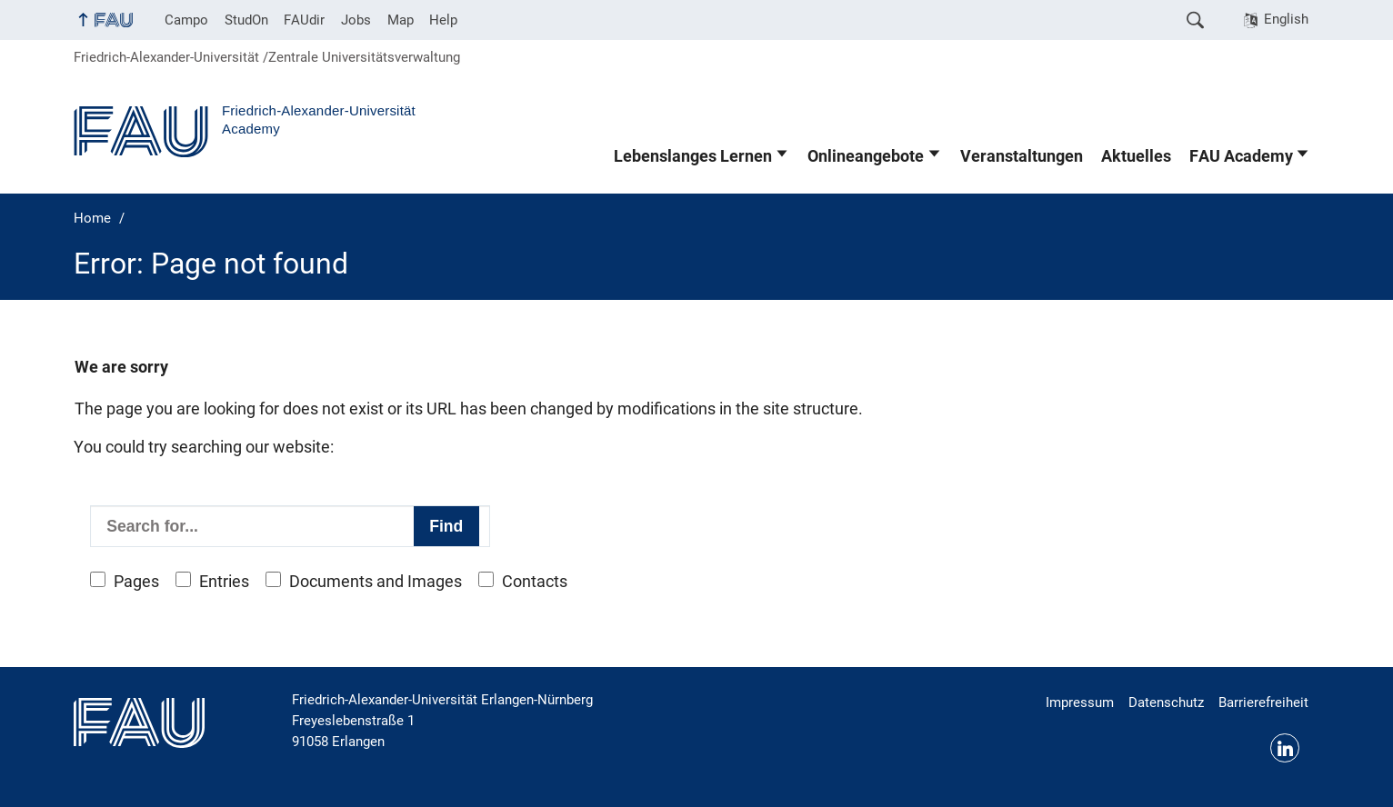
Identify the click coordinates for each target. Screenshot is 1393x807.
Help (443, 20)
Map (400, 20)
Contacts (534, 582)
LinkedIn (1284, 747)
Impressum (1080, 702)
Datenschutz (1166, 702)
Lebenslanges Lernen (693, 156)
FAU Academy (1241, 156)
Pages (136, 582)
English (1286, 19)
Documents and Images (375, 582)
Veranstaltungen (1021, 156)
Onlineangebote (865, 156)
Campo (186, 20)
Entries (224, 582)
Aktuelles (1136, 156)
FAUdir (304, 20)
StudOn (246, 20)
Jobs (356, 20)
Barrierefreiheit (1263, 702)
